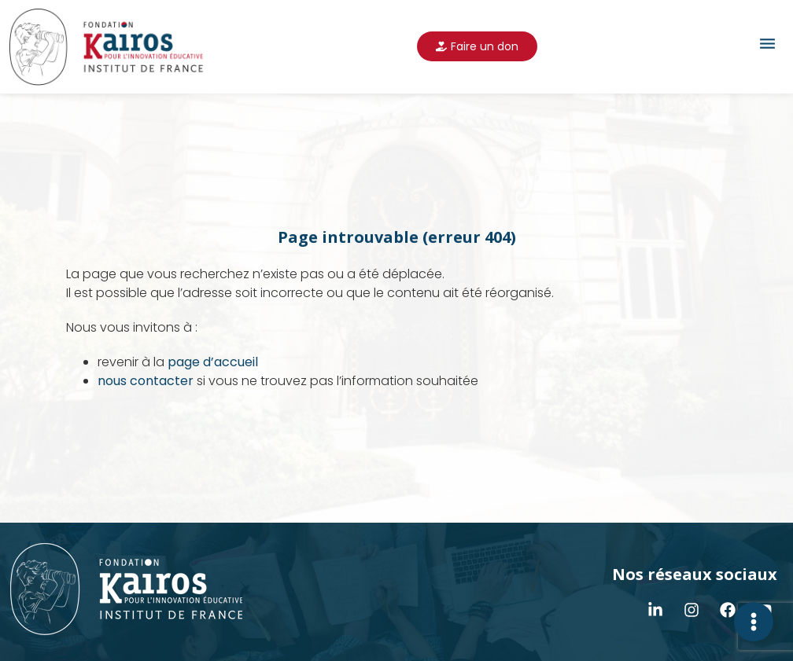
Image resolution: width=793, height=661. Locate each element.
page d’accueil (213, 362)
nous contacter (146, 381)
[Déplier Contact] (753, 621)
